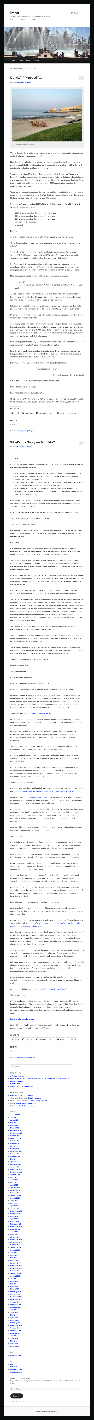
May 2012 (13, 1341)
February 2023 (15, 1130)
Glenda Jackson (16, 1084)
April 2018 (14, 1206)
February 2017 (15, 1224)
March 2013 (14, 1320)
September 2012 (16, 1330)
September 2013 (16, 1304)
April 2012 (14, 1343)
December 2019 (16, 1169)
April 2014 (14, 1286)
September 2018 (16, 1195)
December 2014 (16, 1265)
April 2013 (14, 1318)
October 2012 (15, 1328)
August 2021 (15, 1143)
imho (14, 13)
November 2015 (16, 1242)
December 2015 (16, 1240)
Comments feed (16, 1369)
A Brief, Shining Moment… (38, 1101)
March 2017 (14, 1221)
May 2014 (13, 1284)
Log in (12, 1364)
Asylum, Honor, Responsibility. (22, 1086)
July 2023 (14, 1117)
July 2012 (14, 1336)
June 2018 (14, 1201)
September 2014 (16, 1273)
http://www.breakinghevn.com (22, 1019)
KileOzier (13, 1095)
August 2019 (15, 1175)
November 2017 (16, 1214)
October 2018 (15, 1193)
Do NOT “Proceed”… (26, 77)
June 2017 (14, 1216)
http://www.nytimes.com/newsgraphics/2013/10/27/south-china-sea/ (45, 791)
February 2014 (15, 1292)
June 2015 (14, 1255)
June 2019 (14, 1180)
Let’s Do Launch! (16, 1081)
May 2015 (13, 1258)
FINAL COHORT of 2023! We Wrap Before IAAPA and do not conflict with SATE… (40, 1079)
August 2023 (15, 1115)
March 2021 (14, 1149)
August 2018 (15, 1198)
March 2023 (14, 1128)
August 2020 (15, 1156)
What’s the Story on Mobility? (32, 442)
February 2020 (15, 1164)
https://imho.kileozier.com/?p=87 (53, 989)
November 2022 (16, 1133)
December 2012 (16, 1325)
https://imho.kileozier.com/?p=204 (37, 713)
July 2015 (14, 1253)
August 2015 (15, 1250)
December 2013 (16, 1297)
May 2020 (13, 1159)
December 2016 (16, 1226)
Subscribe (16, 1396)
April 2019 (14, 1185)
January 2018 (15, 1208)
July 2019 (14, 1177)
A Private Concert (17, 1076)
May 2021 (13, 1146)
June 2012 (14, 1338)
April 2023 (14, 1125)
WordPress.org (16, 1372)
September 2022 (16, 1138)
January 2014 (15, 1294)
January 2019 (15, 1188)
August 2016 (15, 1229)
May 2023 (13, 1123)
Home (13, 61)
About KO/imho (24, 61)
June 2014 (14, 1281)
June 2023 (14, 1120)
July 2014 (14, 1279)
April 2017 (14, 1219)
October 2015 (15, 1245)
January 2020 (15, 1167)
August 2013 (15, 1307)
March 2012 (14, 1346)
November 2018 (16, 1190)
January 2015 (15, 1263)
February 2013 (15, 1323)
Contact (36, 61)
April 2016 (14, 1234)
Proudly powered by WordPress (47, 1411)
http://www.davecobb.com (40, 797)
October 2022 (15, 1136)
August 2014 (15, 1276)
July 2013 (14, 1310)
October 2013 (15, 1302)
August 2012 (15, 1333)
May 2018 (13, 1203)
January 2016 (15, 1237)
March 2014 (14, 1289)
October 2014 (15, 1271)
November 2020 (16, 1151)
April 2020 (14, 1162)
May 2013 (13, 1315)
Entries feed (14, 1367)
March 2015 (14, 1260)
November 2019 (16, 1172)
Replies (31, 431)
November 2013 (16, 1299)
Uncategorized (22, 431)
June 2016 (14, 1232)
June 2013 (14, 1312)
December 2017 (16, 1211)
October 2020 (15, 1154)
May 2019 (13, 1182)
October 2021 (15, 1141)
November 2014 (16, 1268)
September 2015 (16, 1247)
